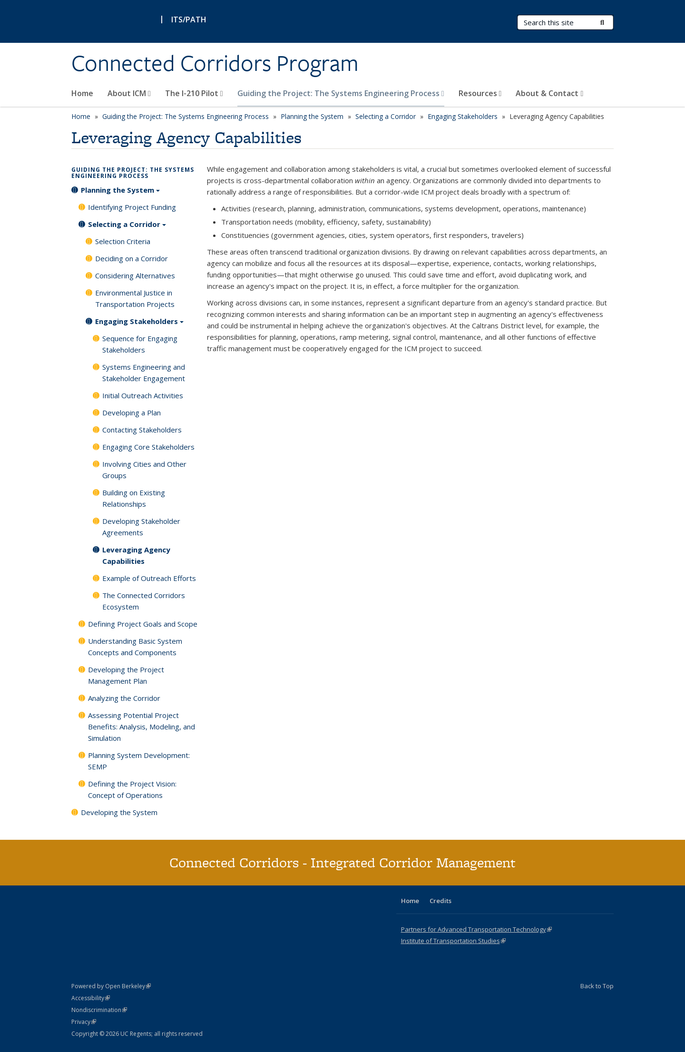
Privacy (83, 1022)
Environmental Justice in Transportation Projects (135, 298)
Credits (440, 900)
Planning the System (312, 116)
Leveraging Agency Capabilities (136, 555)
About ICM (129, 93)
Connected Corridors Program (215, 63)
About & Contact (549, 93)
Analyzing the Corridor (124, 698)
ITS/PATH (188, 19)
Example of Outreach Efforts (149, 578)
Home (82, 93)
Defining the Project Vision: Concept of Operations (132, 789)
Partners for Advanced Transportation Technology (476, 929)
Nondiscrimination (99, 1010)
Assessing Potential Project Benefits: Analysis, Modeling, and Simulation (141, 726)
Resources (480, 93)
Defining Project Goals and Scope (142, 624)
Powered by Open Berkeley (111, 986)
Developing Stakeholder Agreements (141, 526)
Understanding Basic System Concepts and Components (135, 646)
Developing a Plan (131, 412)
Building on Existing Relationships (133, 498)
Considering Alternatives (135, 275)
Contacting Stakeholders (142, 429)
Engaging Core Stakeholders (148, 447)
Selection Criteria (122, 241)
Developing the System (119, 812)
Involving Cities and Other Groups (144, 469)
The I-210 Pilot (194, 93)
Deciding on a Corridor (131, 258)
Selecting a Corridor (385, 116)
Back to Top (597, 986)
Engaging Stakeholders (463, 116)
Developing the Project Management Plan (126, 675)
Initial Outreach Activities (142, 395)
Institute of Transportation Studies (453, 940)
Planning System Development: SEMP (139, 760)
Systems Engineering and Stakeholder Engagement (143, 372)
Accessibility (90, 998)
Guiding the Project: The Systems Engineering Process (340, 93)
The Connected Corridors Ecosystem (143, 600)
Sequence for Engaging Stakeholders (139, 344)
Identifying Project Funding (132, 207)
